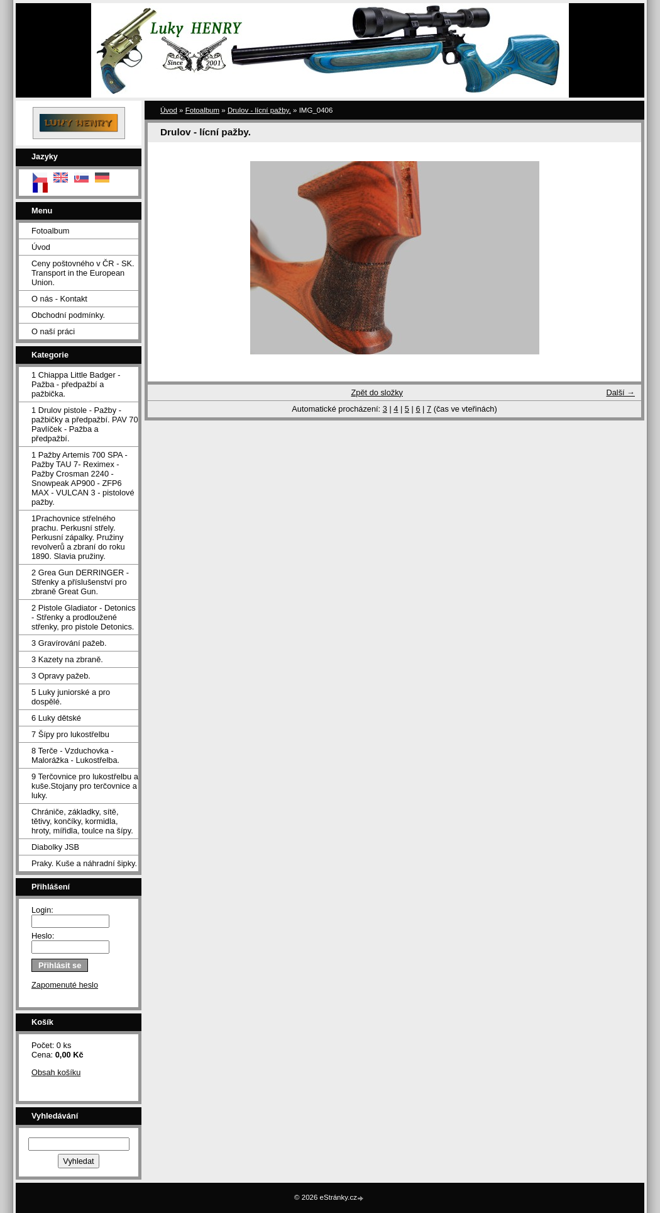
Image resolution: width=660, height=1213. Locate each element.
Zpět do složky (377, 392)
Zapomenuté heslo (64, 985)
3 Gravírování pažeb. (69, 643)
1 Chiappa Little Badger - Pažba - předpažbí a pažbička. (76, 384)
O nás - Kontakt (59, 298)
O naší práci (53, 331)
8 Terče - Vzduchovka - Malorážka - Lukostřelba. (75, 755)
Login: (42, 910)
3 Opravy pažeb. (61, 675)
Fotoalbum (50, 230)
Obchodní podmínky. (68, 315)
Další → (620, 392)
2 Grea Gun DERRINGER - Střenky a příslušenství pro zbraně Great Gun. (80, 582)
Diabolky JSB (55, 847)
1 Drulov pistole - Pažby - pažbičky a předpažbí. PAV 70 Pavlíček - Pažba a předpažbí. (84, 424)
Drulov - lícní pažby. (259, 110)
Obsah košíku (55, 1072)
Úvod (40, 247)
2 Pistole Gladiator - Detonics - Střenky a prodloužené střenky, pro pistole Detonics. (83, 617)
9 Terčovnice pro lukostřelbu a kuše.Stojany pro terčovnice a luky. (84, 786)
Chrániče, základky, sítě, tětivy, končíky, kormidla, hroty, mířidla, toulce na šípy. (82, 821)
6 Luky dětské (56, 718)
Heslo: (42, 935)
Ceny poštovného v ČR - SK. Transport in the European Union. (83, 273)
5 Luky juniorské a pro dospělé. (70, 696)
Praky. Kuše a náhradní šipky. (84, 863)
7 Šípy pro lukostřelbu (70, 734)
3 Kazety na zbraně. (67, 659)
